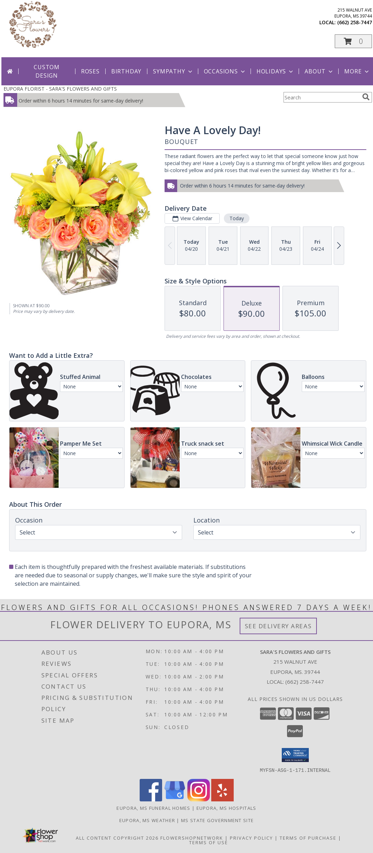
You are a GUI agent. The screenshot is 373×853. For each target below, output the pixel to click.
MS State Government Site (217, 820)
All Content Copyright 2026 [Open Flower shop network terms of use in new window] (117, 837)
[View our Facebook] (151, 799)
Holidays (275, 71)
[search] (366, 97)
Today (236, 218)
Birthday (126, 71)
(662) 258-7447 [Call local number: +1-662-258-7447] (354, 22)
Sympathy (173, 71)
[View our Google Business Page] (175, 799)
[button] (353, 41)
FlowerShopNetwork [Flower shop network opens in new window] (191, 837)
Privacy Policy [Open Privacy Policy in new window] (251, 837)
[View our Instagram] (198, 799)
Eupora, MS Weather (147, 820)
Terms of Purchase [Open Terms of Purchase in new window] (308, 837)
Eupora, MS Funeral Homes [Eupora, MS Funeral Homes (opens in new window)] (153, 808)
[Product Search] (321, 97)
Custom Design (47, 71)
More (357, 71)
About (319, 71)
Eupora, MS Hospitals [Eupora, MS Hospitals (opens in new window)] (227, 808)
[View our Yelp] (222, 799)
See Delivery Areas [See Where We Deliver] (278, 626)
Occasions (225, 71)
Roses (90, 71)
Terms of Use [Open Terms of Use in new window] (208, 842)
